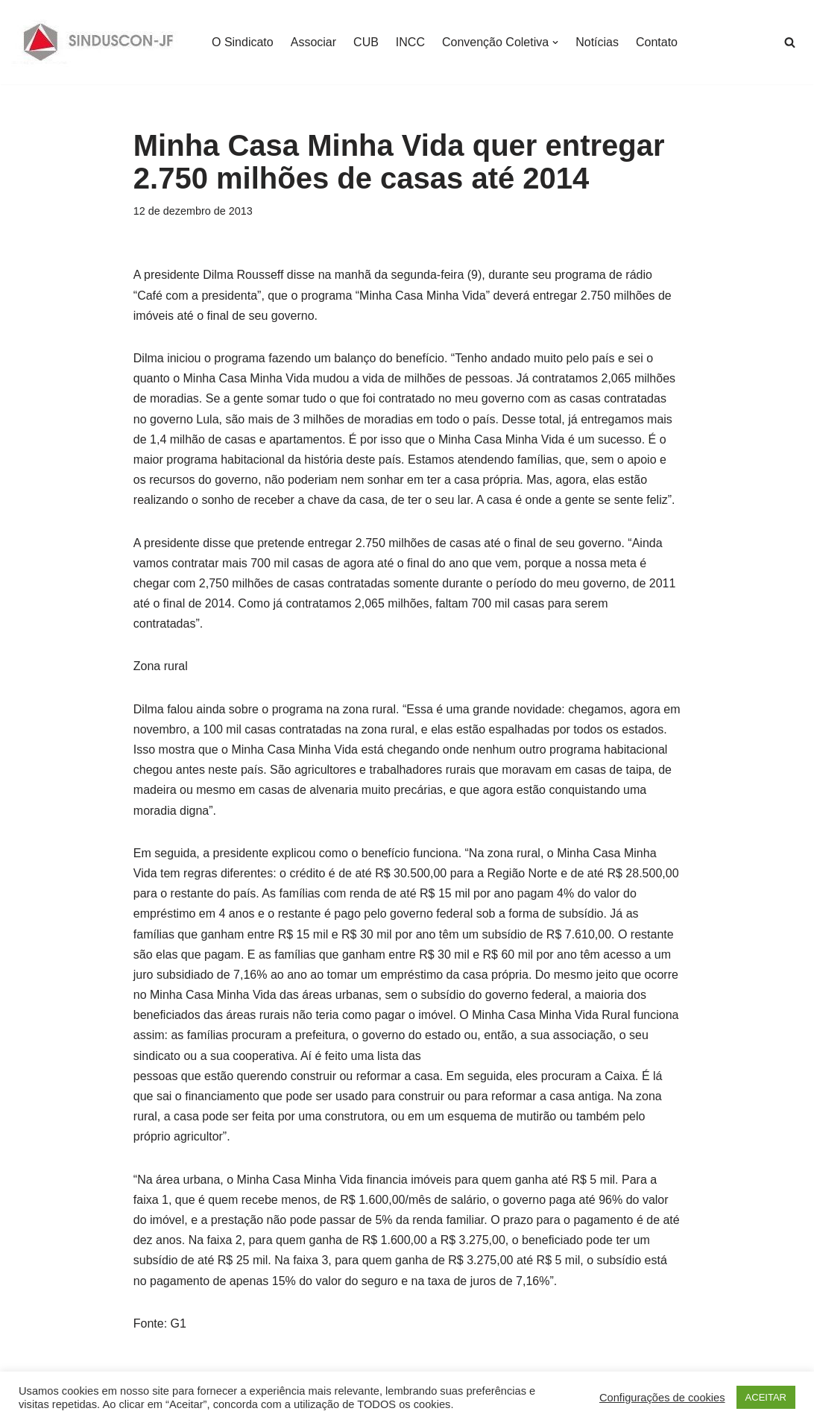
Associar (313, 42)
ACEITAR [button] (765, 1397)
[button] (555, 42)
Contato (657, 42)
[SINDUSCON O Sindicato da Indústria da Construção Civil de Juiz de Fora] (98, 42)
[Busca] (789, 42)
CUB (366, 42)
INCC (410, 42)
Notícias (597, 42)
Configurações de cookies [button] (662, 1398)
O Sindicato (243, 42)
